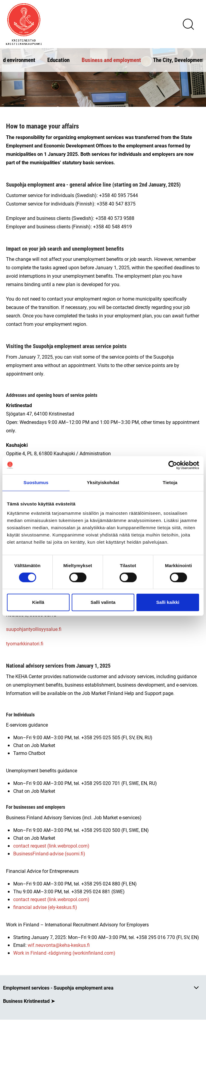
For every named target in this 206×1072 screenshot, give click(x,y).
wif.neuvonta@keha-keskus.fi (59, 945)
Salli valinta (103, 602)
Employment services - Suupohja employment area (58, 987)
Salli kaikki (167, 602)
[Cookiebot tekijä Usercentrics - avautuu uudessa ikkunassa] (172, 465)
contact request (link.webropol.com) (51, 845)
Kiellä (38, 602)
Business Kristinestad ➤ (29, 1001)
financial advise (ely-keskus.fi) (45, 907)
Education (58, 59)
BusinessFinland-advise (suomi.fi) (49, 853)
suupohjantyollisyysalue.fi (33, 629)
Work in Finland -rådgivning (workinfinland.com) (64, 953)
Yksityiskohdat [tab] (103, 482)
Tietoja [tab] (170, 482)
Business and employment (111, 59)
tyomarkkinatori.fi (24, 643)
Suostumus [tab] (35, 482)
